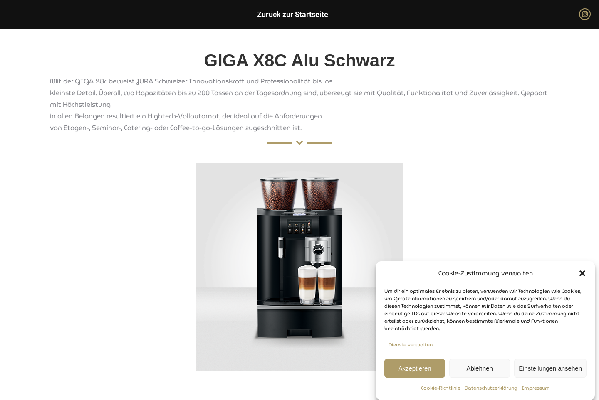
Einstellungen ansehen (550, 368)
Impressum (536, 388)
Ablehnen (479, 368)
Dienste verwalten (411, 345)
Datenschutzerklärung (491, 388)
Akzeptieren (414, 368)
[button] (582, 274)
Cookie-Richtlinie (440, 388)
